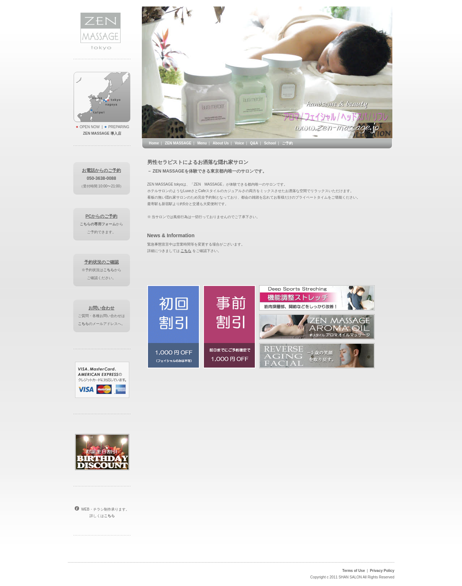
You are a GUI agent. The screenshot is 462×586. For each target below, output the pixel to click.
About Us (220, 143)
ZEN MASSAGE (178, 143)
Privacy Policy (382, 571)
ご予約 (287, 143)
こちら (108, 270)
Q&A (254, 143)
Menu (202, 143)
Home (154, 143)
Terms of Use (353, 571)
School (270, 143)
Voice (239, 143)
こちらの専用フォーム (98, 224)
